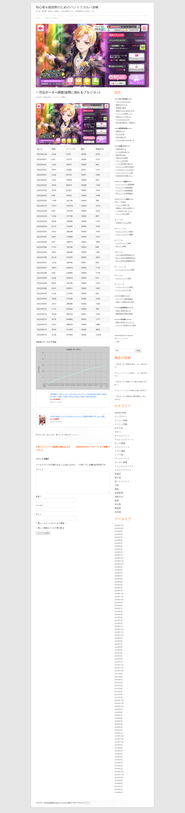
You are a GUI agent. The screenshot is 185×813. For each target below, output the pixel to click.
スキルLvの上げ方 (122, 119)
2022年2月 (119, 659)
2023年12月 (119, 593)
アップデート (121, 416)
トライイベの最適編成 (124, 190)
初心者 (118, 477)
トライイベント (122, 447)
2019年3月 (119, 763)
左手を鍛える (121, 137)
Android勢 (120, 412)
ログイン (87, 802)
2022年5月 (119, 650)
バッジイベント (122, 458)
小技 (117, 485)
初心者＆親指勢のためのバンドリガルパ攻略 (67, 7)
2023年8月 (119, 605)
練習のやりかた (122, 105)
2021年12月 (119, 665)
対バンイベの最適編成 (124, 193)
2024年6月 (119, 576)
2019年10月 (119, 742)
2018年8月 (119, 783)
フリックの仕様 (122, 161)
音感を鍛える (121, 149)
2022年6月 (119, 647)
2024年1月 (119, 590)
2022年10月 (119, 635)
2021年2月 (119, 694)
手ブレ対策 (120, 134)
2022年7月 (119, 644)
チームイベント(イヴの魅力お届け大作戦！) (131, 390)
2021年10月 (119, 671)
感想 (117, 489)
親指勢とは (120, 131)
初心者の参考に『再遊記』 (126, 122)
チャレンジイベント (124, 439)
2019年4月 (119, 760)
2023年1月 (119, 626)
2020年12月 (119, 700)
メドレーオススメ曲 (123, 290)
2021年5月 (119, 685)
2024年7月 (119, 573)
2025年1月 (119, 555)
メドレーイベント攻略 (124, 287)
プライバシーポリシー (52, 18)
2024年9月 (119, 567)
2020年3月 (119, 727)
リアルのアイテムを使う (125, 170)
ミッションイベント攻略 (125, 270)
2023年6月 (119, 611)
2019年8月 (119, 748)
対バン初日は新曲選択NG (125, 258)
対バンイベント (73, 435)
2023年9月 (119, 602)
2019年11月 (119, 739)
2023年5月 (119, 614)
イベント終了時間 (122, 214)
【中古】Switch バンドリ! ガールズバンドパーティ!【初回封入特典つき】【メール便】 (77, 416)
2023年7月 (119, 608)
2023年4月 (119, 617)
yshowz (38, 97)
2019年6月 (119, 754)
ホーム (38, 18)
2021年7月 (119, 680)
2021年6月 (119, 682)
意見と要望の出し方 (123, 311)
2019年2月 (119, 765)
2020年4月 (119, 724)
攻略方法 (119, 496)
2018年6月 (119, 789)
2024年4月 (119, 582)
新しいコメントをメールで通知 (51, 523)
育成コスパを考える (123, 117)
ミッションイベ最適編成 (125, 184)
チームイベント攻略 (123, 278)
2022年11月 (119, 632)
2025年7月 (119, 537)
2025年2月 (119, 552)
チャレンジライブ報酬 (124, 234)
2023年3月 (119, 620)
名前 (38, 496)
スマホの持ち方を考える (125, 140)
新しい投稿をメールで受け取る (51, 528)
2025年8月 (119, 534)
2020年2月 (119, 730)
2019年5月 (119, 757)
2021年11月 (119, 668)
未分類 (118, 504)
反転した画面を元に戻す (125, 302)
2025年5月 (119, 543)
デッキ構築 (120, 443)
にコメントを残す (59, 97)
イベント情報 (121, 420)
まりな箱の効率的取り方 (125, 255)
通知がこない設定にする (125, 111)
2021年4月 (119, 688)
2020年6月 (119, 718)
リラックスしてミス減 (124, 173)
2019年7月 (119, 751)
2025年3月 (119, 549)
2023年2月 (119, 623)
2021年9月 (119, 673)
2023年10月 (119, 599)
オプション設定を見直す (125, 167)
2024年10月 (119, 564)
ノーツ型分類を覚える (124, 164)
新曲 (117, 500)
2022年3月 (119, 656)
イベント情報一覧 (122, 205)
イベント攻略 (121, 424)
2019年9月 (119, 745)
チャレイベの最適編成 (124, 187)
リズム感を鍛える (122, 152)
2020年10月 (119, 706)
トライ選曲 (120, 450)
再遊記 (118, 473)
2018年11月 (119, 774)
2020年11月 (119, 703)
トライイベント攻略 (123, 243)
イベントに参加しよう (124, 113)
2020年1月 (119, 733)
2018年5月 (119, 792)
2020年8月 (119, 712)
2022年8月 (119, 641)
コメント (39, 469)
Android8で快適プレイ (124, 176)
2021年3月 (119, 691)
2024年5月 (119, 579)
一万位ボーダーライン (124, 211)
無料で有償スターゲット (125, 322)
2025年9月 (119, 531)
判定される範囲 (122, 158)
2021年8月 (119, 677)
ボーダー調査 (63, 435)
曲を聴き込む (121, 155)
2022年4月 (119, 653)
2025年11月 (119, 525)
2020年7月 (119, 715)
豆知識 (118, 511)
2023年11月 (119, 596)
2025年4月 (119, 546)
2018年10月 (119, 777)
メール (39, 505)
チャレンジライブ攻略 (124, 231)
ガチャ (118, 431)
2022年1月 (119, 662)
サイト (39, 514)
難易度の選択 (121, 108)
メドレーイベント (123, 470)
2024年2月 (119, 588)
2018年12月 (119, 771)
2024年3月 (119, 585)
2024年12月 (119, 558)
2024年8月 (119, 570)
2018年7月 (119, 786)
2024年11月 (119, 561)
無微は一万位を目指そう (125, 208)
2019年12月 (119, 736)
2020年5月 (119, 721)
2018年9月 (119, 780)
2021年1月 (119, 697)
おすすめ (119, 427)
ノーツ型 (119, 454)
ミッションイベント (124, 466)
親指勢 (118, 508)
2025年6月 (119, 540)
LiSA (117, 341)
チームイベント (122, 435)
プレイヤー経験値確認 (124, 299)
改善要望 (119, 492)
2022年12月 (119, 629)
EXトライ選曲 (121, 246)
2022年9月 (119, 638)
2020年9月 (119, 709)
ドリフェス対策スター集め (126, 325)
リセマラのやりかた (123, 102)
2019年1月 (119, 768)
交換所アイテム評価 (123, 223)
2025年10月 (119, 528)
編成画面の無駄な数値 (124, 313)
